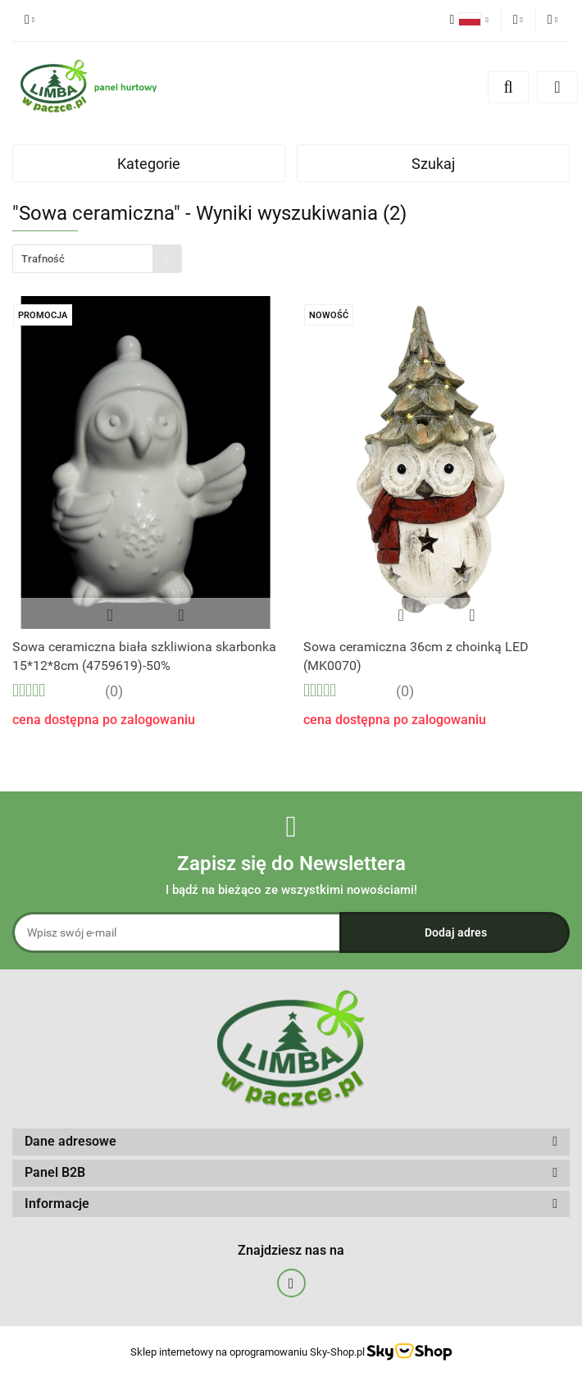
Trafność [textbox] (43, 259)
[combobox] (97, 258)
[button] (291, 1142)
